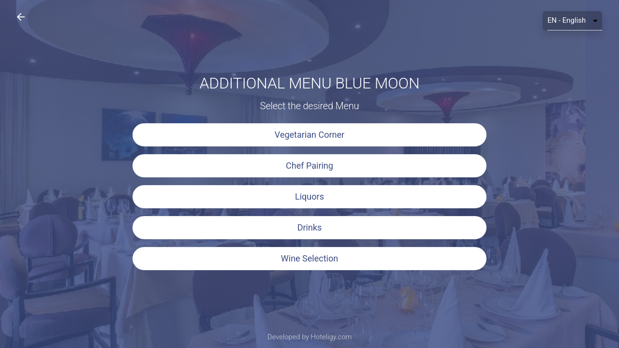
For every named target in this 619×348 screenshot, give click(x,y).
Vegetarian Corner (309, 135)
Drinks (309, 227)
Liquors (309, 196)
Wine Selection (309, 258)
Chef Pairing (309, 165)
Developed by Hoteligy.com (309, 337)
